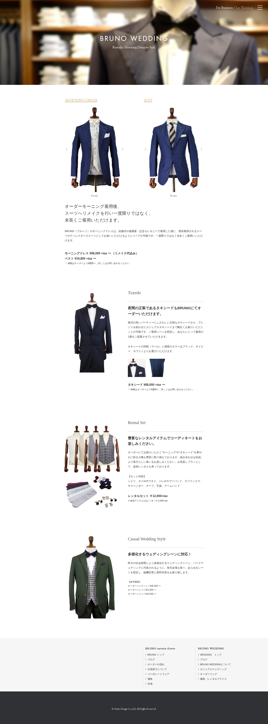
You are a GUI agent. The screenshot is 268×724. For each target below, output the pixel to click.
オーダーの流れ (155, 664)
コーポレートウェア (157, 674)
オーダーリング (207, 674)
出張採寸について (156, 669)
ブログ (150, 659)
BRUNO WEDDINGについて (214, 664)
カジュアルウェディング (212, 669)
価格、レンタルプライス (212, 678)
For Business (224, 7)
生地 (148, 683)
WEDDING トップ (209, 654)
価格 (148, 678)
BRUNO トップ (154, 654)
